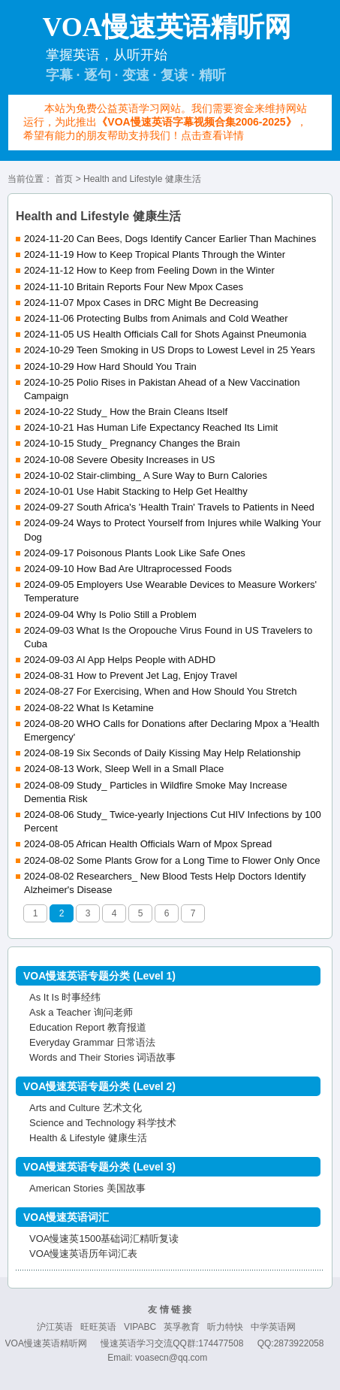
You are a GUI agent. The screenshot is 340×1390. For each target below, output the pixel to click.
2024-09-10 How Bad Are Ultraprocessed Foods (128, 568)
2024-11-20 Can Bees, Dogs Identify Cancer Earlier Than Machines (170, 238)
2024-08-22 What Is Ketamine (89, 707)
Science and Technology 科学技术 (102, 1122)
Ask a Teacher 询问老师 (81, 1012)
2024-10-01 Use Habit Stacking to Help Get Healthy (136, 491)
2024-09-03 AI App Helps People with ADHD (119, 659)
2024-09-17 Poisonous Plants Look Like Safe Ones (134, 553)
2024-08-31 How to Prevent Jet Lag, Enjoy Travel (130, 675)
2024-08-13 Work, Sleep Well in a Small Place (124, 768)
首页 (64, 179)
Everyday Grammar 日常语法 (92, 1042)
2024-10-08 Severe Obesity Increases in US (119, 459)
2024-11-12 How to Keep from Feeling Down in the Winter (149, 270)
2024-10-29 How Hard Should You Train (110, 366)
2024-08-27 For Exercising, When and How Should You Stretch (160, 691)
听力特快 (225, 1327)
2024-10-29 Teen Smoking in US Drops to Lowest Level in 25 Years (169, 350)
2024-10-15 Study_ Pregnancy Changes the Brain (132, 443)
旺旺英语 (98, 1327)
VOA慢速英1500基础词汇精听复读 (104, 1238)
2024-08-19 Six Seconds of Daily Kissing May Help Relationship (162, 753)
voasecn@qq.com (171, 1357)
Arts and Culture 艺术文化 (85, 1107)
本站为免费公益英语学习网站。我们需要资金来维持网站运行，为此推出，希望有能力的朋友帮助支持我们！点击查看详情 (165, 121)
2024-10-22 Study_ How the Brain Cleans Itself (125, 411)
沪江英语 (55, 1327)
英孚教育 (182, 1327)
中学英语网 (273, 1327)
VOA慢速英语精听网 (46, 1343)
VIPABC (140, 1327)
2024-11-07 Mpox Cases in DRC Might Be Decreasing (141, 302)
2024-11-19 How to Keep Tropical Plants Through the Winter (154, 254)
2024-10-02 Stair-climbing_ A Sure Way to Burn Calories (145, 475)
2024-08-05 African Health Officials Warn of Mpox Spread (148, 843)
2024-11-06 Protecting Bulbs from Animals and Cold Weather (156, 318)
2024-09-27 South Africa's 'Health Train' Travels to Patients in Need (169, 507)
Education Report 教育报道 (87, 1027)
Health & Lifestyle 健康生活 (88, 1137)
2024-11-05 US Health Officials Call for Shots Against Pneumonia (165, 334)
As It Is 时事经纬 (65, 997)
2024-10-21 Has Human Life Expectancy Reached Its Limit (151, 427)
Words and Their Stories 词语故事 (102, 1057)
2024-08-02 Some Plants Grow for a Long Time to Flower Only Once (172, 860)
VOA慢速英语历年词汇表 (83, 1253)
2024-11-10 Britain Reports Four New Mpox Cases (133, 286)
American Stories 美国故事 (87, 1188)
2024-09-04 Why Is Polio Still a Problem (110, 614)
